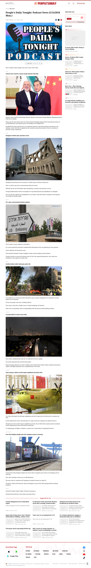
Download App (81, 3)
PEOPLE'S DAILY (81, 563)
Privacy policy (56, 563)
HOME (7, 8)
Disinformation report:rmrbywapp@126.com (15, 565)
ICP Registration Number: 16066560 (41, 563)
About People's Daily (72, 563)
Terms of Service (63, 563)
